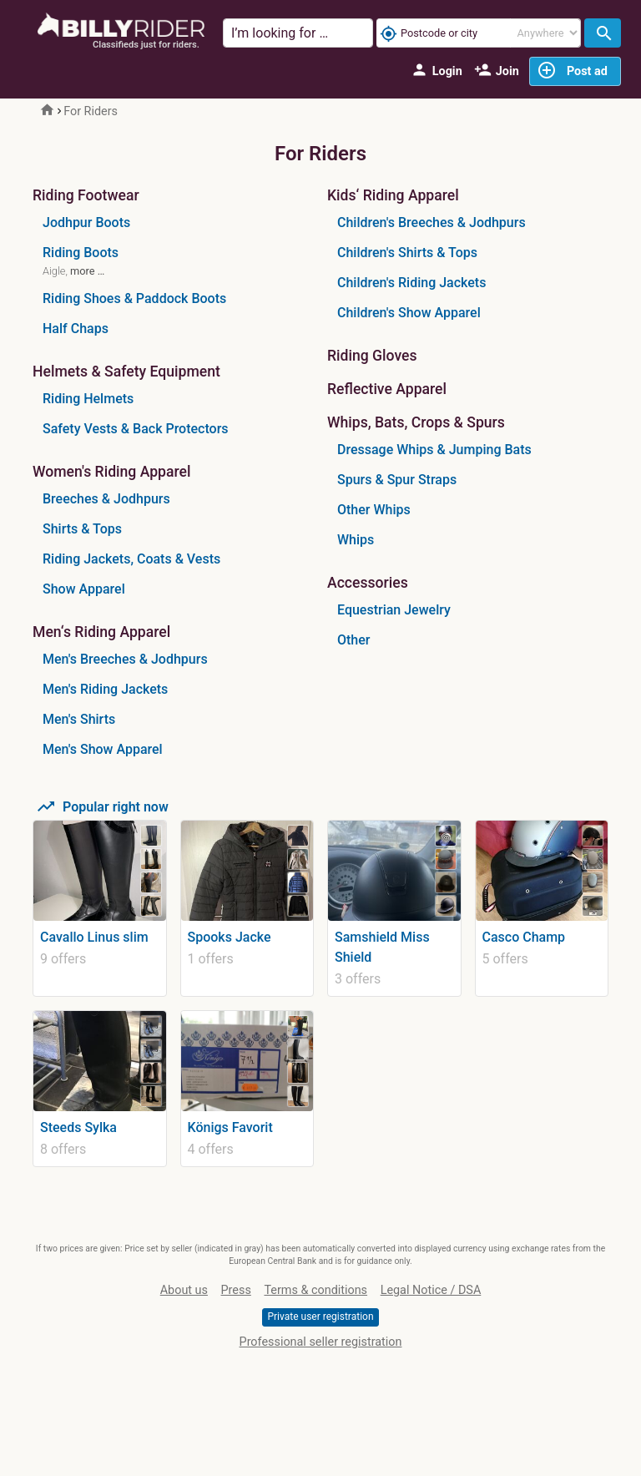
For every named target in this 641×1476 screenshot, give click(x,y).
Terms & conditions (315, 1290)
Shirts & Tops (82, 529)
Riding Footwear (86, 196)
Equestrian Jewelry (394, 610)
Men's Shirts (79, 719)
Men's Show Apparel (103, 749)
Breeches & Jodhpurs (106, 499)
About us (184, 1290)
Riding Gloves (372, 356)
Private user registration (320, 1316)
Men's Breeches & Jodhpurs (125, 659)
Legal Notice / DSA (431, 1290)
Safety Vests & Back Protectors (136, 429)
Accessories (367, 583)
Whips (355, 540)
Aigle (54, 271)
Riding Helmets (88, 399)
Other (353, 640)
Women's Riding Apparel (111, 472)
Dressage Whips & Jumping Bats (434, 449)
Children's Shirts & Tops (407, 252)
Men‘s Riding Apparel (101, 632)
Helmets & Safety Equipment (126, 372)
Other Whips (374, 510)
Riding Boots (81, 252)
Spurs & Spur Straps (397, 480)
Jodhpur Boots (86, 222)
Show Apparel (84, 589)
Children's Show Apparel (409, 313)
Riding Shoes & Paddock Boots (134, 298)
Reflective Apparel (387, 389)
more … (87, 271)
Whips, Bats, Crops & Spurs (416, 423)
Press (236, 1290)
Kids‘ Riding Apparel (393, 196)
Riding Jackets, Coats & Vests (131, 559)
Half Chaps (76, 328)
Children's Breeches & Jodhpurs (431, 222)
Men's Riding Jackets (105, 689)
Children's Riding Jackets (411, 283)
